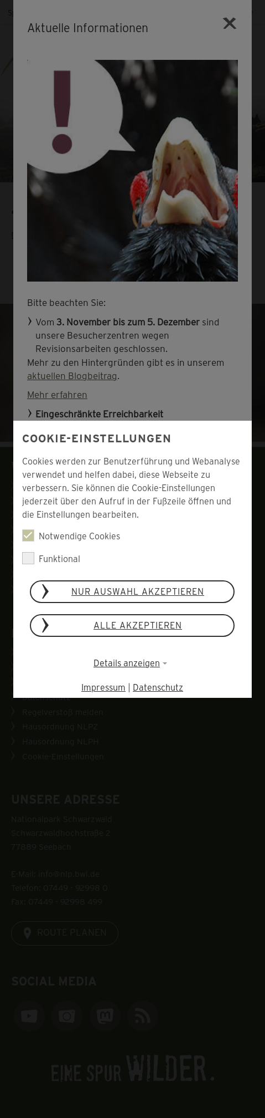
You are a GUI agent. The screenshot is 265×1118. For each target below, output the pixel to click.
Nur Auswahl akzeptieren (138, 591)
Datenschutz (158, 687)
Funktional (51, 558)
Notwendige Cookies (71, 535)
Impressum (104, 687)
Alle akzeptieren (138, 625)
